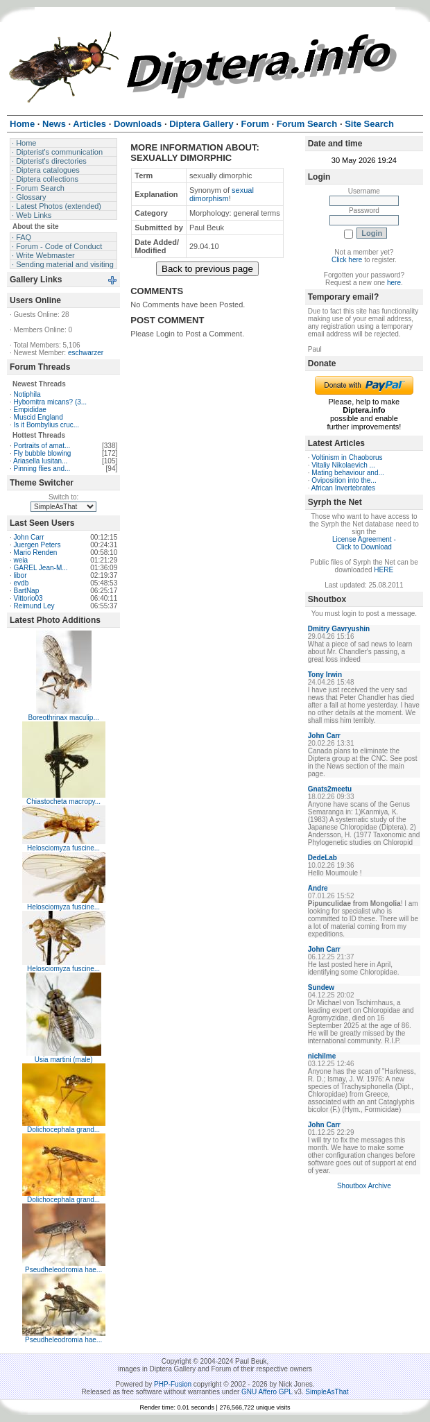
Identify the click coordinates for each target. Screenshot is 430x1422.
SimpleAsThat (326, 1392)
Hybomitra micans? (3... (50, 402)
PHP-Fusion (172, 1384)
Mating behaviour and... (347, 473)
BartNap (27, 590)
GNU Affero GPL (266, 1392)
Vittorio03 (28, 598)
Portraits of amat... (42, 445)
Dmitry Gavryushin (339, 629)
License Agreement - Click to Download (364, 543)
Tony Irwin (325, 674)
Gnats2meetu (330, 789)
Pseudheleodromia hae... (63, 1270)
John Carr (29, 537)
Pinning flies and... (42, 468)
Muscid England (38, 417)
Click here (347, 260)
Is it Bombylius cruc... (46, 425)
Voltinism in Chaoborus (346, 457)
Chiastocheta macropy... (63, 801)
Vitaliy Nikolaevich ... (343, 465)
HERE (383, 570)
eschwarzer (85, 353)
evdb (21, 583)
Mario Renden (36, 552)
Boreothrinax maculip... (63, 717)
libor (20, 575)
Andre (318, 888)
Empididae (30, 409)
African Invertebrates (343, 488)
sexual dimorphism (221, 194)
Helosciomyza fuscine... (63, 848)
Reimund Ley (34, 606)
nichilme (322, 1056)
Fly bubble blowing (42, 453)
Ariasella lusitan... (40, 461)
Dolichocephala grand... (63, 1129)
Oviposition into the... (343, 480)
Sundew (321, 987)
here (394, 282)
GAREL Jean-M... (41, 568)
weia (21, 560)
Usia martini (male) (64, 1059)
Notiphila (27, 394)
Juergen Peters (37, 545)
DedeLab (322, 858)
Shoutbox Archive (364, 1186)
